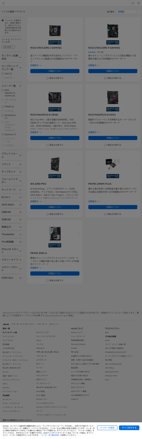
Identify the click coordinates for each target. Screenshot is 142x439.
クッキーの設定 (107, 427)
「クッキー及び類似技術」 (50, 435)
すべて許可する (129, 427)
